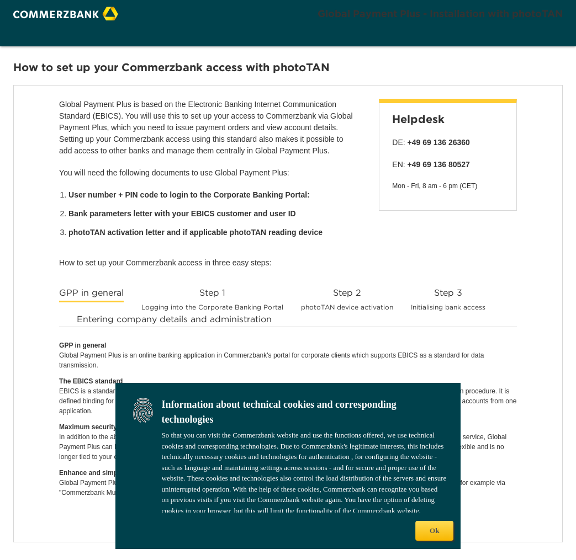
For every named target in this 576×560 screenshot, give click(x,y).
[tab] (91, 294)
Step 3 (448, 299)
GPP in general (91, 292)
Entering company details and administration (174, 319)
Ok (434, 530)
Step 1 (212, 299)
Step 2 (347, 299)
